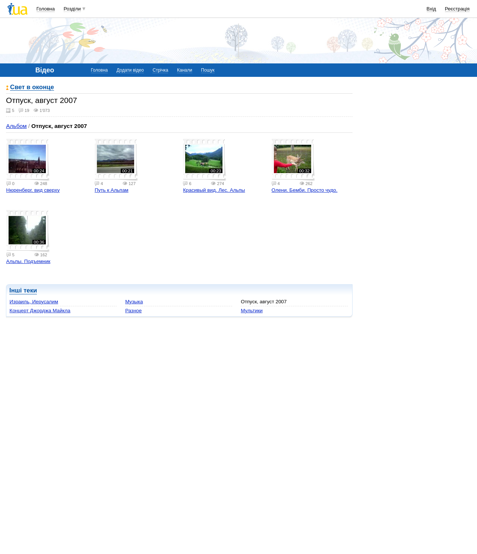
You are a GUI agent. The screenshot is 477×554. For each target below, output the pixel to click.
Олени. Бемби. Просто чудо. (305, 190)
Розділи (72, 9)
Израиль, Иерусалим (34, 301)
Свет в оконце (32, 87)
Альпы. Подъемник (28, 261)
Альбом (16, 126)
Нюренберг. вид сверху (33, 190)
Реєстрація (457, 9)
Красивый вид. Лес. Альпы (214, 190)
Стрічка (160, 70)
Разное (133, 310)
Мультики (252, 310)
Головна (46, 9)
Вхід (431, 9)
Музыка (134, 301)
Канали (184, 70)
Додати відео (130, 70)
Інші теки (23, 290)
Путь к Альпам (112, 190)
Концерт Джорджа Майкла (40, 310)
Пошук (207, 70)
